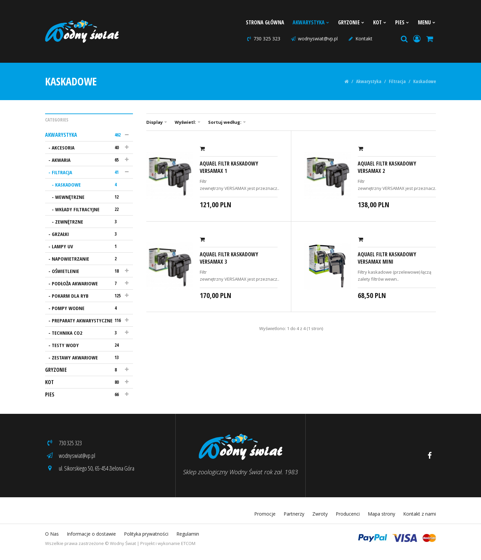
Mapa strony (381, 514)
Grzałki (87, 234)
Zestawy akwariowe (87, 357)
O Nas (52, 534)
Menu (427, 22)
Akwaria (87, 160)
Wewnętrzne (89, 197)
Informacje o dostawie (91, 534)
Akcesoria (87, 147)
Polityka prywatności (146, 534)
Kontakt (360, 38)
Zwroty (320, 514)
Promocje (265, 514)
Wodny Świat (123, 543)
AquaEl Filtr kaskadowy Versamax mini (387, 258)
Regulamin (187, 534)
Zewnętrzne (89, 221)
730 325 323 (263, 38)
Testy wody (87, 345)
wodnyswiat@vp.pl (314, 38)
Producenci (348, 514)
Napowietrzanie (87, 258)
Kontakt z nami (419, 514)
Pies (402, 22)
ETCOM (188, 543)
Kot (380, 22)
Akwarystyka (311, 22)
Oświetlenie (87, 271)
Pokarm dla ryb (87, 295)
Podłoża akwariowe (87, 283)
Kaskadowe (424, 81)
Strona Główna (265, 22)
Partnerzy (294, 514)
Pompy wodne (87, 308)
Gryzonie (351, 22)
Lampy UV (87, 246)
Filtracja (397, 81)
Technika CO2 (87, 332)
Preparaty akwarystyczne (87, 320)
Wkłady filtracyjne (89, 209)
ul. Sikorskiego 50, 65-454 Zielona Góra (89, 468)
